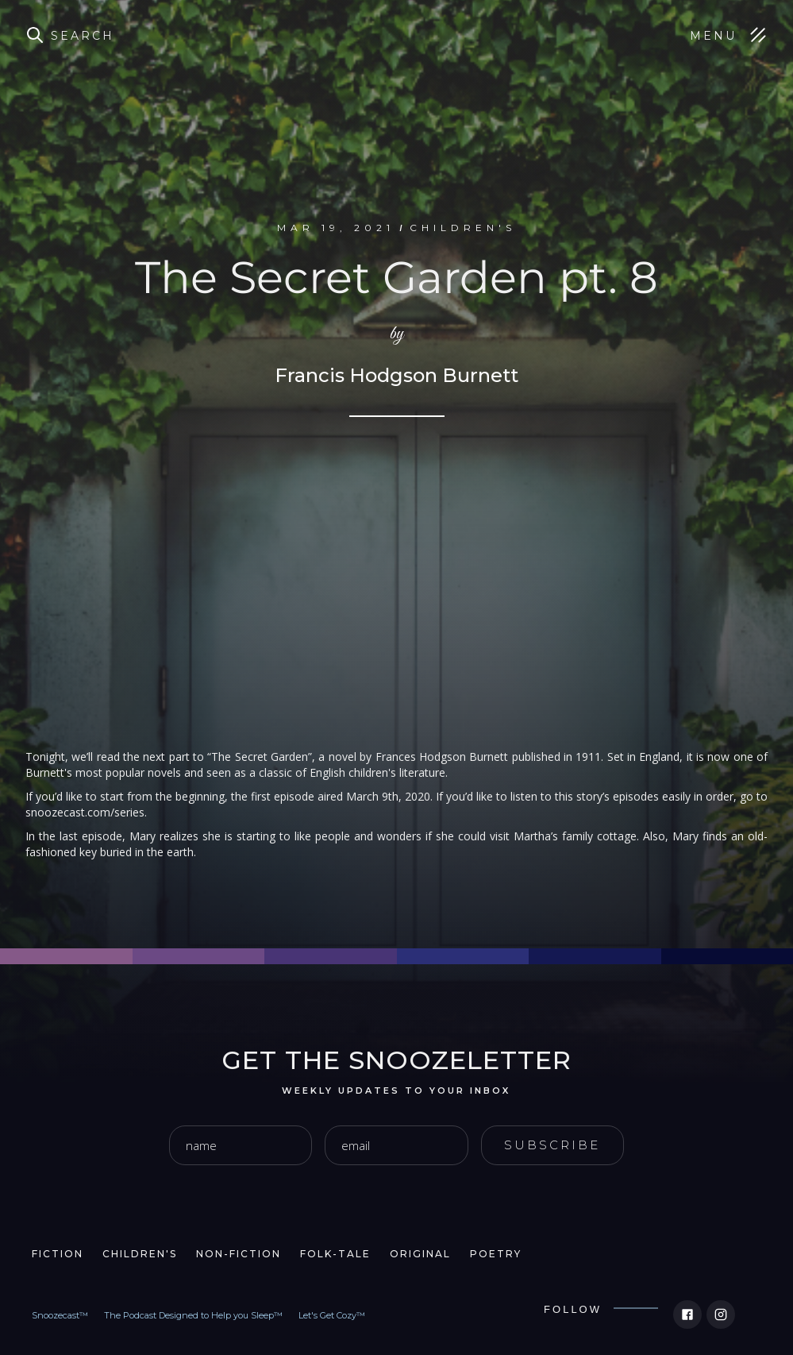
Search (82, 36)
